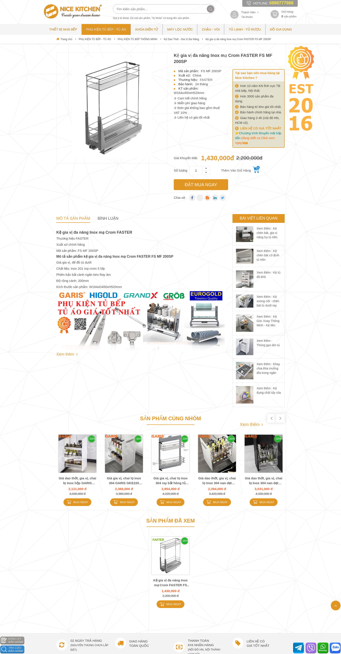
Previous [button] (271, 418)
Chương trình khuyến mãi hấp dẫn (258, 138)
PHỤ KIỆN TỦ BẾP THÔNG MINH (137, 39)
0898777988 (281, 2)
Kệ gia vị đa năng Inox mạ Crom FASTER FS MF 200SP (170, 583)
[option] (112, 108)
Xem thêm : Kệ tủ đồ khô (269, 275)
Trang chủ (64, 39)
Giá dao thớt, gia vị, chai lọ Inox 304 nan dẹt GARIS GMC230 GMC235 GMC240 (263, 480)
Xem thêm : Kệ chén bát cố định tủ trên (268, 255)
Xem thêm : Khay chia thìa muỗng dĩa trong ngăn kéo (268, 370)
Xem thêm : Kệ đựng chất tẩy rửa (269, 390)
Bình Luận (108, 218)
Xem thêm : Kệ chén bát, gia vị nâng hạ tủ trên (267, 233)
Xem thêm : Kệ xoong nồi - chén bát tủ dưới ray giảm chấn (268, 303)
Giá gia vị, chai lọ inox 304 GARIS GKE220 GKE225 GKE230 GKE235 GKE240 (124, 480)
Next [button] (280, 418)
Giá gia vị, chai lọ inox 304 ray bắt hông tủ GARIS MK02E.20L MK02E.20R (170, 480)
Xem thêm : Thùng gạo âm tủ (268, 343)
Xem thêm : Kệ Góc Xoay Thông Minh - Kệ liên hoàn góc (268, 323)
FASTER (206, 80)
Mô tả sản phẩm (73, 218)
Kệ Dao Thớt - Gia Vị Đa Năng (181, 39)
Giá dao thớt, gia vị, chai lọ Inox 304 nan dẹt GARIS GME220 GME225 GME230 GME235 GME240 (217, 480)
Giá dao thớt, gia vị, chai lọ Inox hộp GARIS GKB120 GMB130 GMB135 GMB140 (77, 480)
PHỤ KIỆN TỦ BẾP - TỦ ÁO (95, 39)
